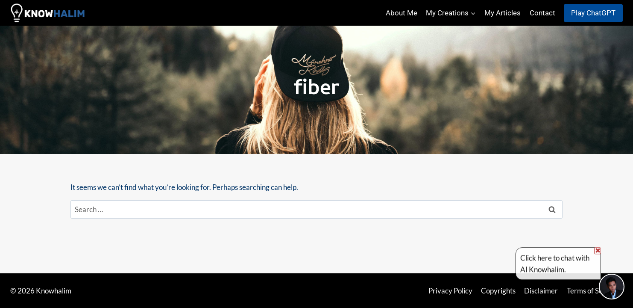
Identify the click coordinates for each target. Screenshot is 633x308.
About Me (401, 13)
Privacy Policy (450, 290)
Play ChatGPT (593, 13)
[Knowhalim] (49, 13)
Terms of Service (592, 290)
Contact (542, 13)
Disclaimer (541, 290)
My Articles (502, 13)
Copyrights (498, 290)
